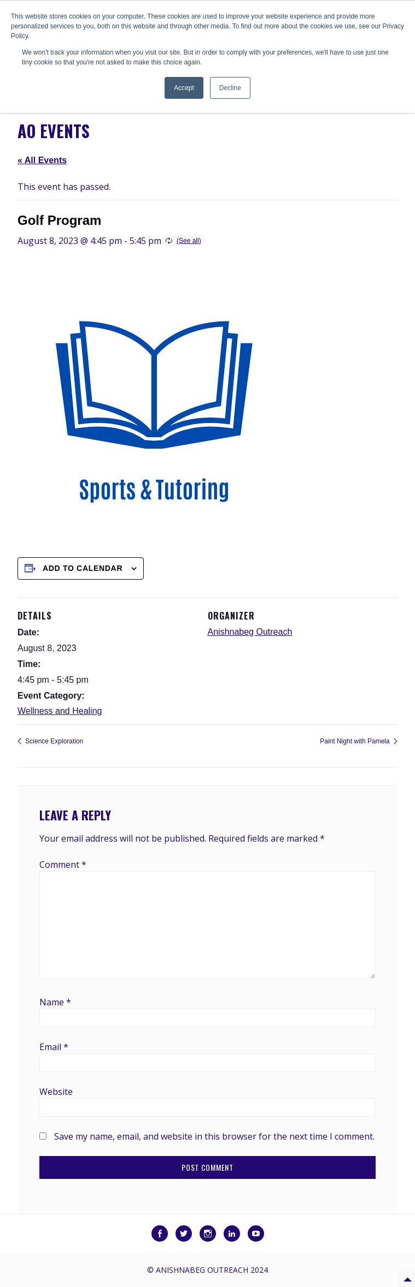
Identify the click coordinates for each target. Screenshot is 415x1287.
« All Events (42, 160)
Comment (62, 865)
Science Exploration (53, 741)
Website (56, 1092)
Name (55, 1002)
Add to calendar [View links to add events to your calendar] (82, 568)
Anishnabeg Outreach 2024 (212, 1270)
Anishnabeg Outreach (250, 631)
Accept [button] (184, 88)
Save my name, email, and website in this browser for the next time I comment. (214, 1136)
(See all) (189, 241)
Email (53, 1047)
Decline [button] (230, 88)
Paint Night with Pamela (355, 741)
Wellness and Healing (59, 711)
